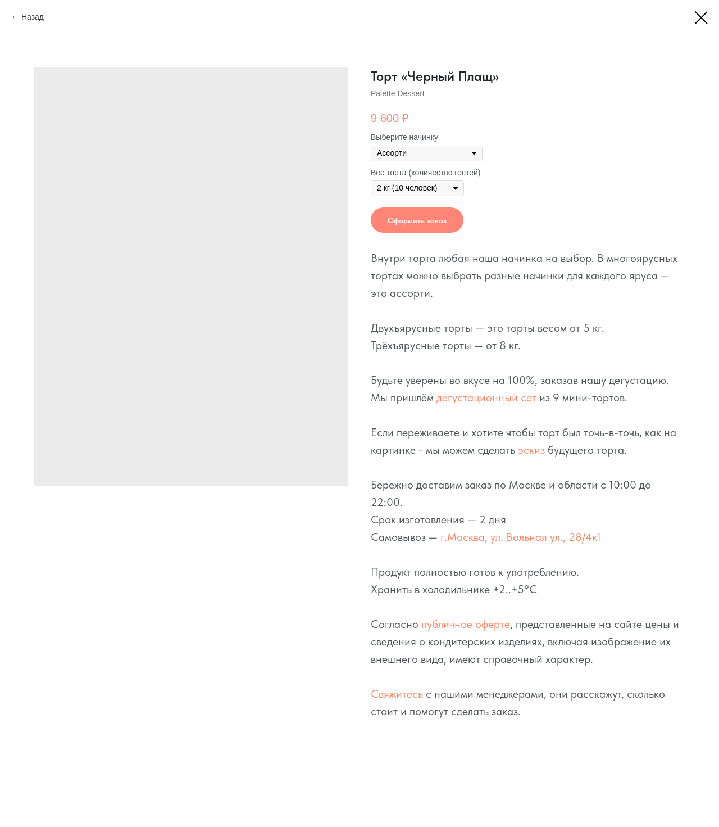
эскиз (531, 450)
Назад (32, 16)
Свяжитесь (397, 694)
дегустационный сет (486, 397)
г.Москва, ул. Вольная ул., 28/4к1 (520, 537)
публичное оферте (465, 624)
